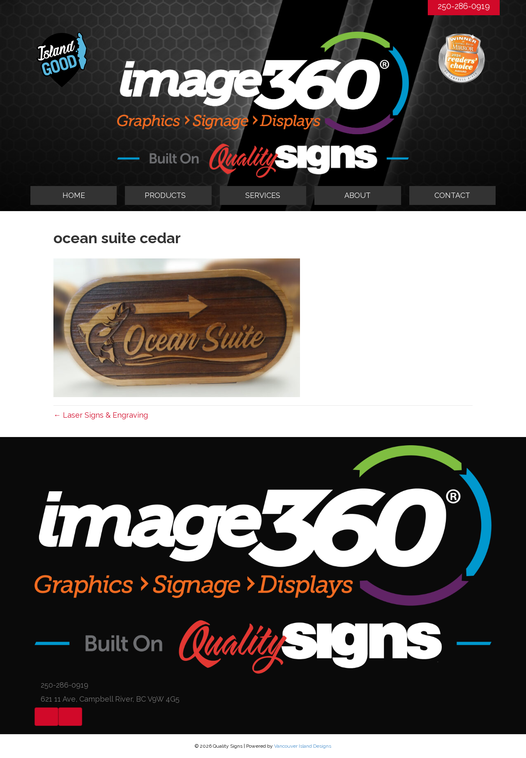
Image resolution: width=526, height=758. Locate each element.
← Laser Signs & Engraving (100, 415)
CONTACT (452, 195)
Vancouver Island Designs (302, 746)
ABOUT (357, 195)
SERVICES (262, 195)
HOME (73, 195)
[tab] (168, 195)
